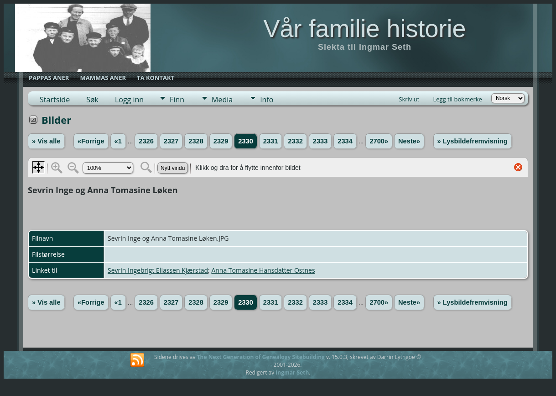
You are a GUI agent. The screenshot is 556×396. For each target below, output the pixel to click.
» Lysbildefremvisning (472, 141)
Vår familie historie (364, 28)
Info (266, 100)
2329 (221, 141)
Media (222, 100)
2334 (345, 141)
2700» (378, 141)
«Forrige (91, 141)
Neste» (409, 141)
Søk (92, 100)
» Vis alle (46, 141)
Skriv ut (409, 99)
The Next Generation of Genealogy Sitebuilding (261, 357)
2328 (195, 141)
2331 (270, 141)
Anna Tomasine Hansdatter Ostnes (263, 270)
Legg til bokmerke (457, 99)
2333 (320, 141)
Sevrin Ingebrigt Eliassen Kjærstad (158, 270)
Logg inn (129, 100)
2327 (171, 141)
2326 (146, 141)
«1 (118, 141)
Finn (177, 100)
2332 (295, 141)
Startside (55, 100)
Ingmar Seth (292, 372)
